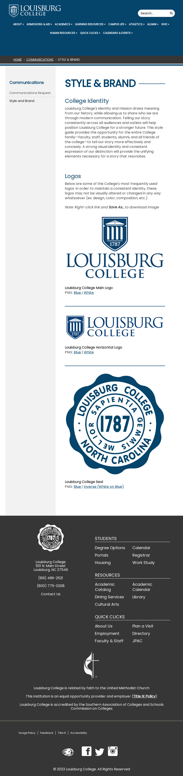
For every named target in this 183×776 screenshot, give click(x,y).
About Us (104, 626)
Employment (107, 633)
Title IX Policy (144, 696)
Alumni (153, 24)
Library (138, 597)
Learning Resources (90, 24)
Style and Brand (21, 101)
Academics (63, 24)
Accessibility (78, 733)
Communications (39, 60)
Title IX (62, 733)
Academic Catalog (105, 587)
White (89, 292)
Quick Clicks (90, 33)
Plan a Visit (142, 626)
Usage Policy (27, 733)
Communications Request (30, 93)
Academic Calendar (142, 587)
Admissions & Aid (39, 24)
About (18, 24)
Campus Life (117, 24)
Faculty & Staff (109, 641)
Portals (101, 555)
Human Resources (63, 33)
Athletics (137, 24)
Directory (141, 633)
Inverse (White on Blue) (104, 486)
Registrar (141, 555)
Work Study (143, 562)
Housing (103, 562)
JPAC (137, 641)
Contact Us (50, 594)
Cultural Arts (107, 604)
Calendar (141, 547)
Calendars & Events (118, 33)
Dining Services (109, 597)
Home (18, 60)
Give (165, 24)
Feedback (46, 733)
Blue (78, 292)
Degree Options (110, 547)
